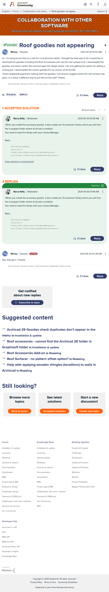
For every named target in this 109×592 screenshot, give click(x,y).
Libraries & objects (10, 462)
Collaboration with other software (16, 501)
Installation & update (28, 335)
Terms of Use (50, 582)
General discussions (11, 506)
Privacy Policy (36, 582)
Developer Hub (9, 521)
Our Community (9, 510)
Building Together (80, 442)
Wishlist (75, 477)
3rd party (11, 94)
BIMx (4, 477)
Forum (5, 442)
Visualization (7, 472)
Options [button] (101, 11)
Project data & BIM (10, 481)
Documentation (8, 467)
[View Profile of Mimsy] (14, 52)
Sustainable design (10, 491)
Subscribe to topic (29, 302)
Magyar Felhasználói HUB (83, 486)
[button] (77, 95)
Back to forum (19, 411)
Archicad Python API (11, 546)
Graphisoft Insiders (80, 462)
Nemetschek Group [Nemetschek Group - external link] (65, 587)
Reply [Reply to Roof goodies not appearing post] (100, 95)
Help (98, 4)
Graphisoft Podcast (80, 467)
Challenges (77, 452)
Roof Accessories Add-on (26, 352)
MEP (39, 506)
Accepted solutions (54, 411)
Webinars (76, 472)
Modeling (55, 353)
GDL (4, 532)
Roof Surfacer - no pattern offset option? (38, 358)
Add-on (23, 94)
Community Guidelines (67, 582)
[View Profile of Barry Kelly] (19, 118)
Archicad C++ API (9, 527)
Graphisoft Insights (80, 448)
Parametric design (10, 486)
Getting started (43, 457)
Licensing (6, 452)
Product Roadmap (79, 481)
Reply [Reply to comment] (97, 169)
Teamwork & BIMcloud (11, 496)
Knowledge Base (45, 442)
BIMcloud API (7, 541)
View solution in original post (19, 161)
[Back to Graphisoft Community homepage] (21, 4)
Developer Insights (10, 551)
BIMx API (6, 536)
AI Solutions (77, 457)
